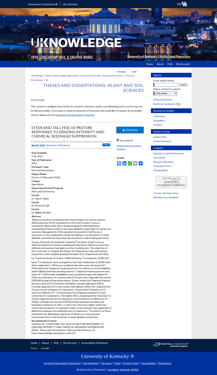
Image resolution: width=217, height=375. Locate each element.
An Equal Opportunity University (62, 363)
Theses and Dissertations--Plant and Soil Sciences (93, 88)
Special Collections (163, 161)
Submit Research (162, 141)
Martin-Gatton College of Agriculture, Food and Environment (72, 75)
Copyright (45, 348)
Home (34, 342)
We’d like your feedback (165, 197)
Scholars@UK (160, 170)
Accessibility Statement (94, 342)
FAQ (56, 342)
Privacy (34, 348)
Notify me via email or (167, 103)
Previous (122, 71)
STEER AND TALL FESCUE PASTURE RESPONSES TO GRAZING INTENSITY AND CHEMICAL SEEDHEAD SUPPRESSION (68, 131)
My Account (70, 342)
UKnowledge (37, 75)
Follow (106, 145)
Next (134, 71)
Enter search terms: (163, 80)
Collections (159, 116)
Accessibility (148, 363)
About (46, 342)
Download (130, 129)
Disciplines (159, 120)
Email (117, 363)
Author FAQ (159, 136)
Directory (106, 363)
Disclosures (164, 363)
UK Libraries (70, 4)
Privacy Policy (131, 363)
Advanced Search (162, 99)
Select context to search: (166, 89)
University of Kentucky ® (43, 4)
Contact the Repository (166, 193)
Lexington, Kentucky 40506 (123, 369)
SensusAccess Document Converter (75, 114)
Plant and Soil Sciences (113, 75)
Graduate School (162, 166)
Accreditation (90, 363)
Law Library (159, 157)
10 (47, 80)
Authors (157, 124)
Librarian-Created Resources (168, 153)
